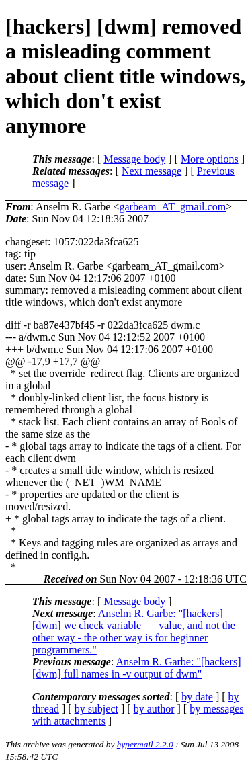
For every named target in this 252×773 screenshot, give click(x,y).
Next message (151, 171)
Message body (134, 159)
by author (154, 709)
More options (210, 159)
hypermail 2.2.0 (145, 744)
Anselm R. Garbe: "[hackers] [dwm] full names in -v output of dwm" (136, 668)
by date (197, 696)
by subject (96, 709)
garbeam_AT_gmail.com (172, 206)
